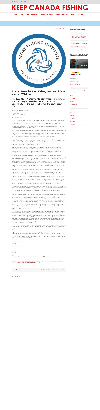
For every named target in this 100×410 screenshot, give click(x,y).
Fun (72, 95)
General (33, 261)
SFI (18, 262)
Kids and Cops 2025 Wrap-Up (78, 32)
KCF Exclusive (74, 104)
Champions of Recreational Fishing (79, 87)
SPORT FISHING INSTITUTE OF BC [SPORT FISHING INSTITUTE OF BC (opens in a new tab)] (20, 246)
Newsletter (73, 112)
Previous (59, 28)
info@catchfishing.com (24, 1)
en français (73, 92)
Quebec (73, 124)
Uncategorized (74, 127)
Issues (37, 261)
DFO (16, 262)
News (40, 261)
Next (64, 28)
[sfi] (39, 61)
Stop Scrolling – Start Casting (78, 46)
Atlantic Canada (75, 81)
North (72, 115)
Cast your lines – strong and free (78, 49)
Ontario (73, 118)
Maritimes (73, 107)
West (42, 261)
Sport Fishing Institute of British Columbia (27, 262)
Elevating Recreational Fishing (78, 90)
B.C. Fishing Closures (27, 261)
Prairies (73, 121)
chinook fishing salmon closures (53, 261)
